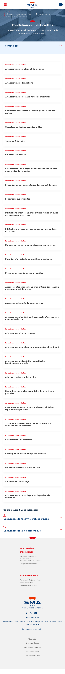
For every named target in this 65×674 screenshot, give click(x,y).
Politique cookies (32, 657)
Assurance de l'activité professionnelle (28, 563)
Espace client (8, 627)
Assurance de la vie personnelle (31, 567)
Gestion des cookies (32, 661)
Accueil (6, 12)
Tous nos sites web (32, 635)
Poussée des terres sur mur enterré (22, 467)
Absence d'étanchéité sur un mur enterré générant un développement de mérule (32, 288)
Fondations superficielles (17, 199)
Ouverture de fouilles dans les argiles (23, 127)
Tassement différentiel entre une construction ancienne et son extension (28, 424)
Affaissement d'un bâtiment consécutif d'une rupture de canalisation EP (32, 318)
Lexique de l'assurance (28, 570)
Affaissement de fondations (19, 83)
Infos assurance (50, 627)
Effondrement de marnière (18, 440)
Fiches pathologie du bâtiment (31, 586)
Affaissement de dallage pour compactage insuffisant (32, 347)
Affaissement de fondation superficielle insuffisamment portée (25, 362)
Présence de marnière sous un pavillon (24, 273)
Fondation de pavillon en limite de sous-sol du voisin (31, 185)
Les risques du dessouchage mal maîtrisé (25, 453)
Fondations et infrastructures (16, 16)
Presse (36, 630)
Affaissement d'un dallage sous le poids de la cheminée (27, 496)
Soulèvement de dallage (17, 481)
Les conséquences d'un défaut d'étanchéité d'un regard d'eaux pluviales (29, 408)
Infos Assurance (16, 12)
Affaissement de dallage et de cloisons (24, 69)
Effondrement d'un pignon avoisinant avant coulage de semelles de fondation (31, 170)
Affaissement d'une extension (20, 333)
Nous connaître (32, 623)
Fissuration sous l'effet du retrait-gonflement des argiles (30, 112)
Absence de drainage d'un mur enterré (24, 303)
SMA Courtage (20, 627)
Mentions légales (32, 649)
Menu (5, 4)
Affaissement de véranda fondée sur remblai (27, 97)
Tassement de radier (15, 141)
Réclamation (32, 645)
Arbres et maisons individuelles (20, 377)
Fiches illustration (26, 589)
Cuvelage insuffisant (15, 155)
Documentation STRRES (28, 592)
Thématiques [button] (10, 45)
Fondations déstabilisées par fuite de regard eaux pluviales (29, 392)
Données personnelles (32, 653)
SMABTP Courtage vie (35, 627)
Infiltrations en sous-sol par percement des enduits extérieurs (31, 230)
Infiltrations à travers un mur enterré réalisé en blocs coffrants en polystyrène (31, 214)
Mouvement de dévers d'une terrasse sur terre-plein (31, 245)
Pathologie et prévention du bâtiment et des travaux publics (27, 14)
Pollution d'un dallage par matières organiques (28, 259)
